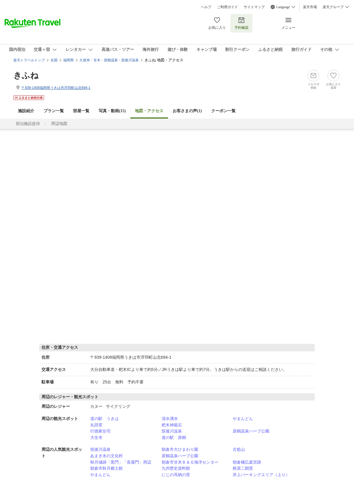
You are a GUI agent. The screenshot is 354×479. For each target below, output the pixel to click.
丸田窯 (96, 425)
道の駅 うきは (104, 418)
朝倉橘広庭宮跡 (247, 462)
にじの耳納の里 (176, 474)
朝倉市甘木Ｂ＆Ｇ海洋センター (190, 462)
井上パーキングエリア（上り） (261, 474)
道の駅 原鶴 (174, 437)
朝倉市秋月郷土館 (106, 468)
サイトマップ (254, 7)
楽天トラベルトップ (29, 60)
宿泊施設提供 (28, 123)
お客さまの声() (187, 111)
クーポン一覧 (223, 111)
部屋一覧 (81, 111)
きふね (26, 75)
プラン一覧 (54, 111)
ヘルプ (206, 7)
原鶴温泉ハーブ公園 (251, 431)
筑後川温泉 (172, 431)
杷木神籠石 (172, 425)
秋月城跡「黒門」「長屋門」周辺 (120, 462)
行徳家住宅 (100, 431)
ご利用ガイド (227, 7)
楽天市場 (310, 7)
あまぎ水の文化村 (106, 455)
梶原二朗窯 (243, 468)
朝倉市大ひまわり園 (180, 449)
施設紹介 (26, 111)
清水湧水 (170, 418)
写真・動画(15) (112, 111)
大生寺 (96, 437)
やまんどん (243, 418)
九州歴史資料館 (176, 468)
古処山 (239, 449)
